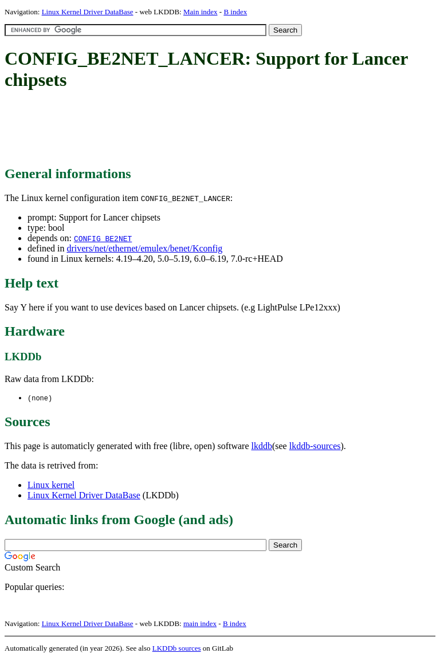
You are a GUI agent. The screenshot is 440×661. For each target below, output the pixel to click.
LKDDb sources (176, 648)
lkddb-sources (315, 446)
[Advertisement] (213, 129)
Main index (200, 11)
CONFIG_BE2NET (103, 238)
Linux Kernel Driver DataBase (87, 11)
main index (200, 624)
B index (235, 11)
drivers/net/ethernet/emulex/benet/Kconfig (144, 248)
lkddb (262, 446)
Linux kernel (51, 485)
